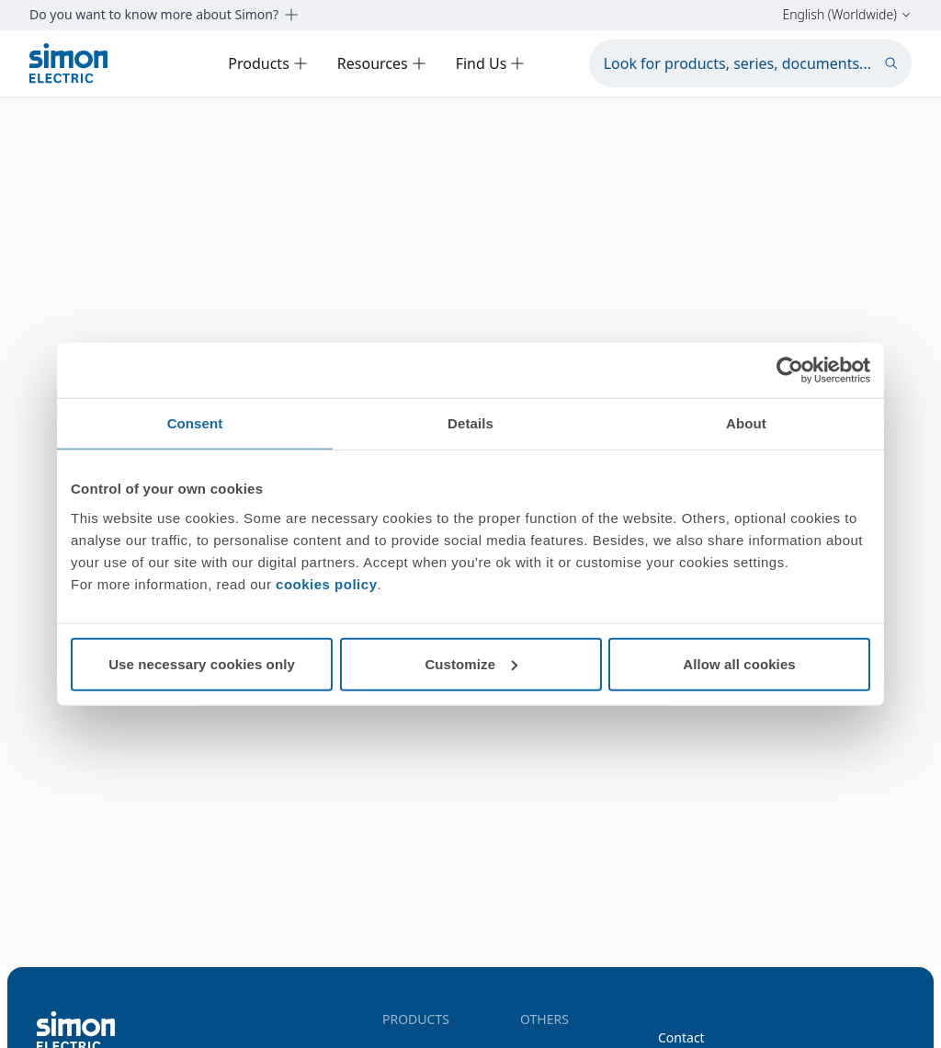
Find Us (491, 63)
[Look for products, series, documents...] (750, 63)
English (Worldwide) (847, 14)
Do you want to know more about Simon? (164, 14)
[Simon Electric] (68, 63)
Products (268, 63)
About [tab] (746, 423)
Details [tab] (470, 423)
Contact (681, 1037)
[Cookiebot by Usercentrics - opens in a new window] (789, 370)
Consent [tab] (195, 423)
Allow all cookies (739, 663)
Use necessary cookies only (201, 663)
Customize (471, 663)
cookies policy (326, 583)
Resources (381, 63)
